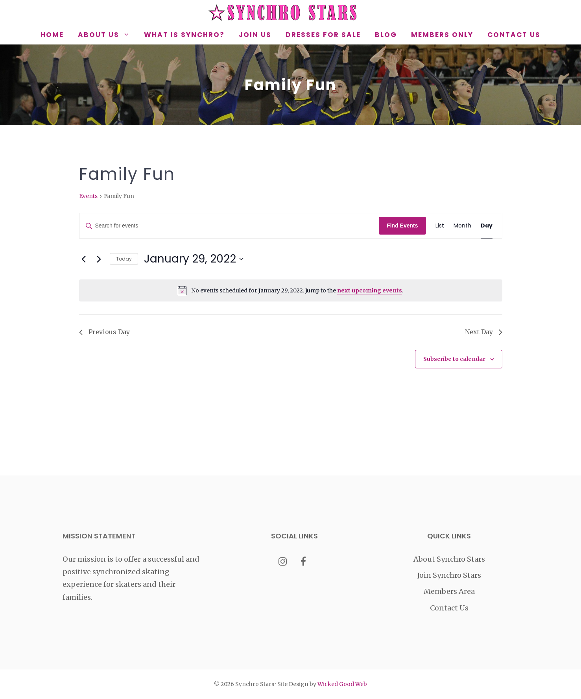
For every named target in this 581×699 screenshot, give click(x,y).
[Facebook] (303, 562)
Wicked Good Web (342, 684)
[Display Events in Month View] (462, 225)
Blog (386, 34)
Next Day (483, 332)
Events (88, 196)
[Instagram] (282, 562)
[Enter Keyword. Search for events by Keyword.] (229, 225)
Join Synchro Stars (449, 575)
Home (52, 34)
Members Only (442, 34)
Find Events (402, 225)
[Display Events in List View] (439, 225)
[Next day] (99, 259)
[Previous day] (84, 259)
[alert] (290, 290)
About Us (107, 34)
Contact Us (513, 34)
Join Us (255, 34)
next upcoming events (369, 290)
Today (124, 258)
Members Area (449, 591)
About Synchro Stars (449, 559)
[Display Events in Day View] (486, 225)
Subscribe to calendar (454, 358)
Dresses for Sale (323, 34)
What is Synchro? (184, 34)
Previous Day (104, 332)
